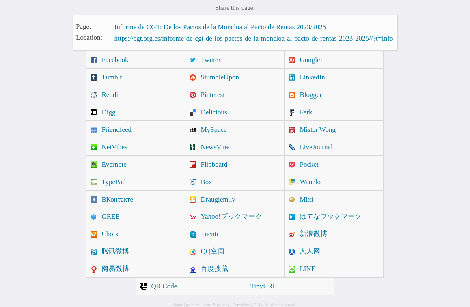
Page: (83, 26)
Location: (89, 37)
